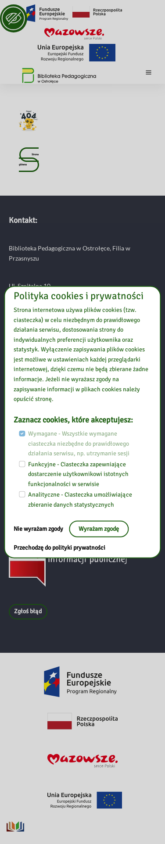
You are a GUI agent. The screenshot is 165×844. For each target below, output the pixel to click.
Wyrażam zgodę (99, 529)
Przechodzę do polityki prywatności (59, 547)
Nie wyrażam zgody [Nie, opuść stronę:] (39, 529)
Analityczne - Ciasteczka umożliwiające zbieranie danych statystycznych (80, 499)
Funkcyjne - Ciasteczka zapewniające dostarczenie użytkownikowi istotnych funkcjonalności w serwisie (78, 473)
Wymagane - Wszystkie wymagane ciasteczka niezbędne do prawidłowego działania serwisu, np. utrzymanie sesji (78, 443)
